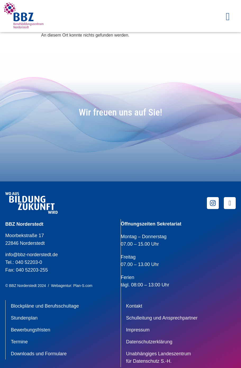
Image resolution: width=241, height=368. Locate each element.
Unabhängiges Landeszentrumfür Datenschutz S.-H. (158, 357)
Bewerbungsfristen (30, 329)
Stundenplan (24, 318)
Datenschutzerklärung (149, 341)
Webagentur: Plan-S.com (71, 285)
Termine (19, 341)
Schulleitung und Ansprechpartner (162, 318)
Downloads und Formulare (39, 353)
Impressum (138, 329)
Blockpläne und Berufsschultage (45, 306)
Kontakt (134, 306)
